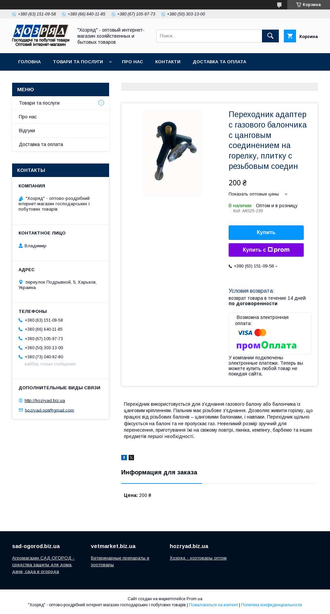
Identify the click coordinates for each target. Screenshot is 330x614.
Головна (29, 61)
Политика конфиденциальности (271, 605)
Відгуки (27, 130)
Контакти (167, 61)
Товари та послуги (78, 61)
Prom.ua (194, 599)
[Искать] (270, 36)
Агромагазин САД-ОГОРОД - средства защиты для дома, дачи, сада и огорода (43, 564)
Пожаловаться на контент (213, 605)
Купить (266, 232)
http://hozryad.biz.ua (45, 400)
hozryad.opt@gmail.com (49, 409)
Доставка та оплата (219, 61)
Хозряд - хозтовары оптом (198, 558)
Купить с (266, 250)
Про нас (132, 61)
